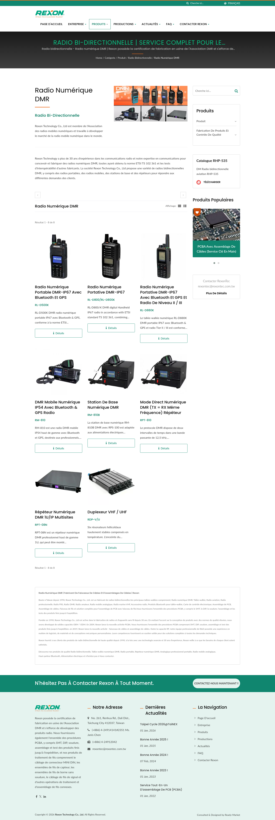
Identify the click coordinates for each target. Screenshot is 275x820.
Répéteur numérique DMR (147, 651)
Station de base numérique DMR (103, 405)
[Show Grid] (179, 205)
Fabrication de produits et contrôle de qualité (212, 132)
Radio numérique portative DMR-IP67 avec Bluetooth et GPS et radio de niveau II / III (163, 294)
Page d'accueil (51, 24)
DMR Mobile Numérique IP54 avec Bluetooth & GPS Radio (57, 407)
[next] (183, 195)
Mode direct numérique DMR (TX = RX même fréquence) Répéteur (163, 407)
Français (234, 3)
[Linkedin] (44, 796)
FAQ (170, 24)
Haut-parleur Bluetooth (49, 656)
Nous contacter (107, 656)
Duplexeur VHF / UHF (107, 512)
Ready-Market (232, 814)
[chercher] (187, 3)
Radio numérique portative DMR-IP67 (106, 289)
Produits (100, 24)
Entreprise (77, 24)
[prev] (38, 195)
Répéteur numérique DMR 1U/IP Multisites (55, 514)
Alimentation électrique (72, 656)
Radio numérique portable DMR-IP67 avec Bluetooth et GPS (58, 292)
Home (99, 57)
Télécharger (208, 182)
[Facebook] (36, 796)
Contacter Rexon (194, 24)
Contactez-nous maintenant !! (216, 683)
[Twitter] (40, 796)
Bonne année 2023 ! (154, 770)
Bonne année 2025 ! (154, 739)
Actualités (151, 24)
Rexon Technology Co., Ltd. (69, 814)
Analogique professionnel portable (176, 651)
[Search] (206, 3)
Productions (124, 24)
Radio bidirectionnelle (140, 57)
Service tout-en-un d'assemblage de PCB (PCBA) (161, 787)
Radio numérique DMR (166, 57)
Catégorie (110, 57)
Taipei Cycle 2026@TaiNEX (158, 724)
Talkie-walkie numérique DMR (105, 651)
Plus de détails (216, 293)
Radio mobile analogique (204, 651)
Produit (122, 57)
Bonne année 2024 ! (154, 755)
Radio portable (127, 651)
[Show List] (185, 205)
